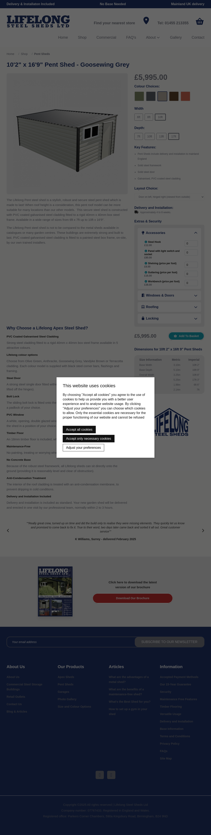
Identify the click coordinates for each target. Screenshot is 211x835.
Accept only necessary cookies (88, 438)
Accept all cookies (79, 429)
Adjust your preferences (83, 447)
